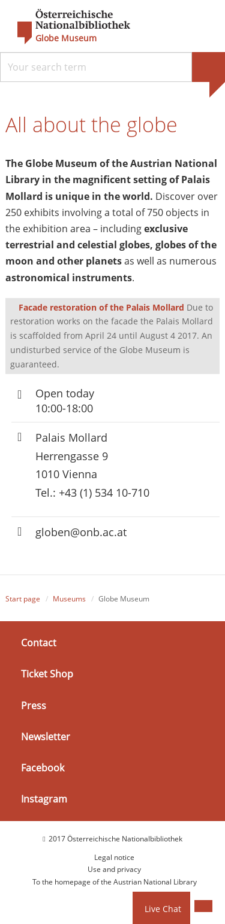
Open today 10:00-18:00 (64, 400)
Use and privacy (114, 869)
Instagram (44, 799)
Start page (22, 599)
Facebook (42, 767)
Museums (69, 599)
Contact (38, 642)
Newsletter (45, 736)
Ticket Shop (47, 673)
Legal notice (114, 857)
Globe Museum (66, 38)
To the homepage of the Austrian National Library (114, 882)
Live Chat (163, 908)
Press (33, 705)
